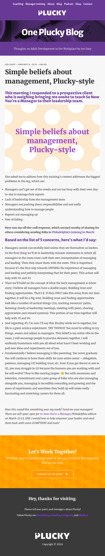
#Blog (43, 64)
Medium (83, 515)
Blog (59, 3)
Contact (87, 3)
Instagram (67, 515)
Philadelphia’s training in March (73, 232)
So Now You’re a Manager (55, 414)
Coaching (18, 3)
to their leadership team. (52, 135)
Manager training (35, 3)
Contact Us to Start (50, 474)
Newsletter (42, 515)
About (50, 3)
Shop (78, 3)
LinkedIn (55, 515)
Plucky (52, 15)
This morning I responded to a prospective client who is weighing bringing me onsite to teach (49, 95)
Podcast (68, 3)
